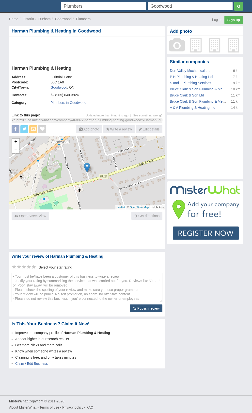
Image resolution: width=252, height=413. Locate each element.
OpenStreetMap (139, 207)
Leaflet (121, 207)
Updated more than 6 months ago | (109, 115)
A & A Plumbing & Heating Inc (192, 108)
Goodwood (63, 19)
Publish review (146, 308)
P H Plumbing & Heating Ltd (191, 77)
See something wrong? (147, 115)
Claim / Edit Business (31, 363)
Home (13, 19)
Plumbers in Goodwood (68, 103)
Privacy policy (72, 407)
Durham (44, 19)
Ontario (28, 19)
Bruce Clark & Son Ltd (187, 95)
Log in (216, 20)
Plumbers (83, 19)
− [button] (15, 149)
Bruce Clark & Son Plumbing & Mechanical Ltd (205, 101)
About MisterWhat (22, 407)
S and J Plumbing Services (190, 83)
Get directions (146, 216)
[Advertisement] (87, 50)
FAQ (89, 407)
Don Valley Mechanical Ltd (190, 71)
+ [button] (15, 142)
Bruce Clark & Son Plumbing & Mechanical (202, 89)
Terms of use (49, 407)
